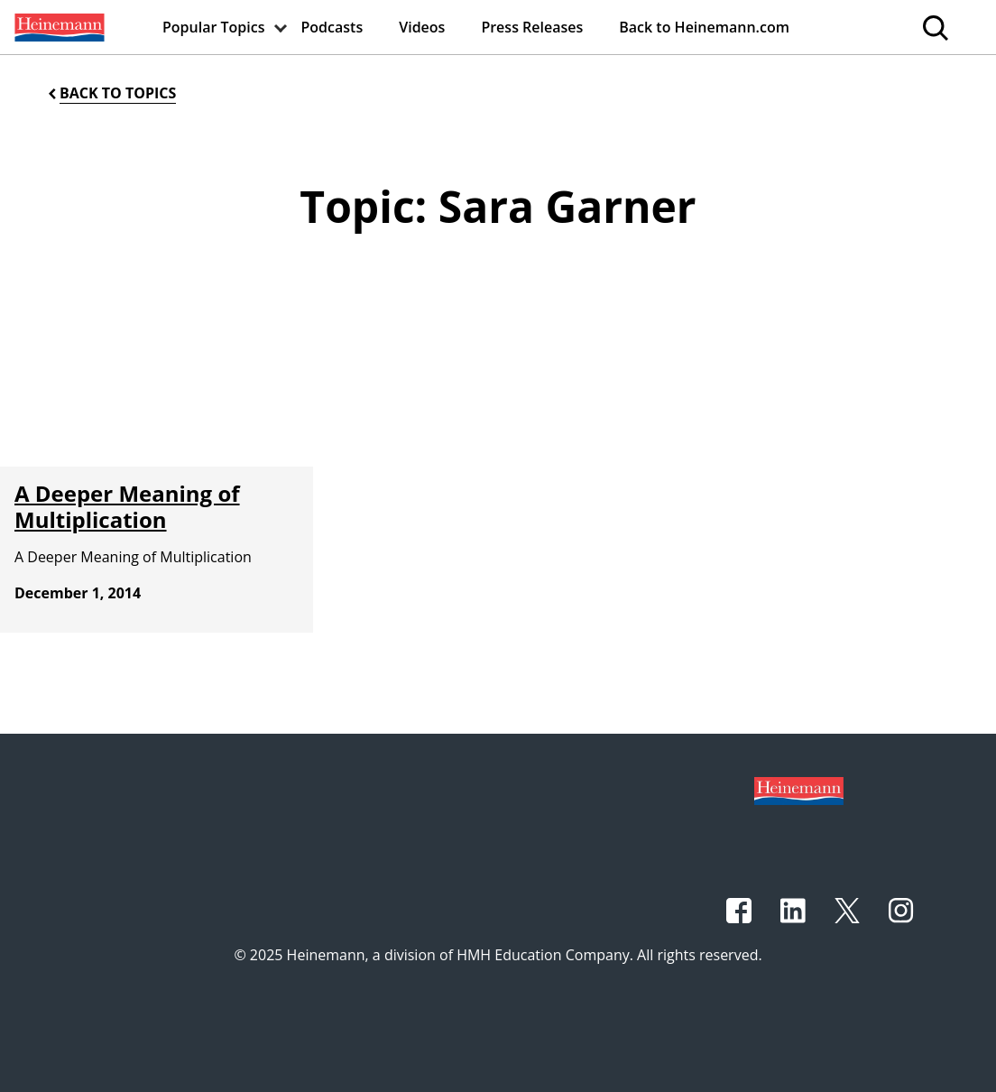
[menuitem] (57, 27)
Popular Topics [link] (213, 27)
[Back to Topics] (110, 93)
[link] (57, 27)
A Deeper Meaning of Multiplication (127, 506)
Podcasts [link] (332, 27)
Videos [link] (422, 27)
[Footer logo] (799, 790)
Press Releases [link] (532, 27)
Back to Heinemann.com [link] (704, 27)
